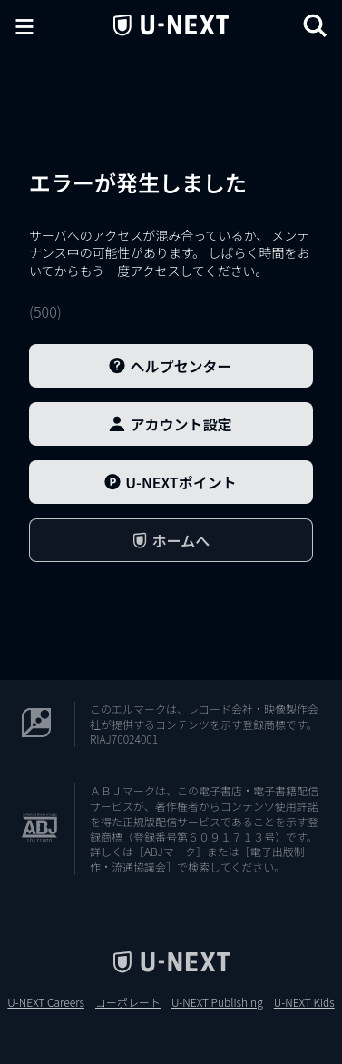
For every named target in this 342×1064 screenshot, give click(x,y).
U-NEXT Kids (304, 1002)
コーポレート (128, 1002)
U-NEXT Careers (45, 1002)
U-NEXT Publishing (217, 1002)
